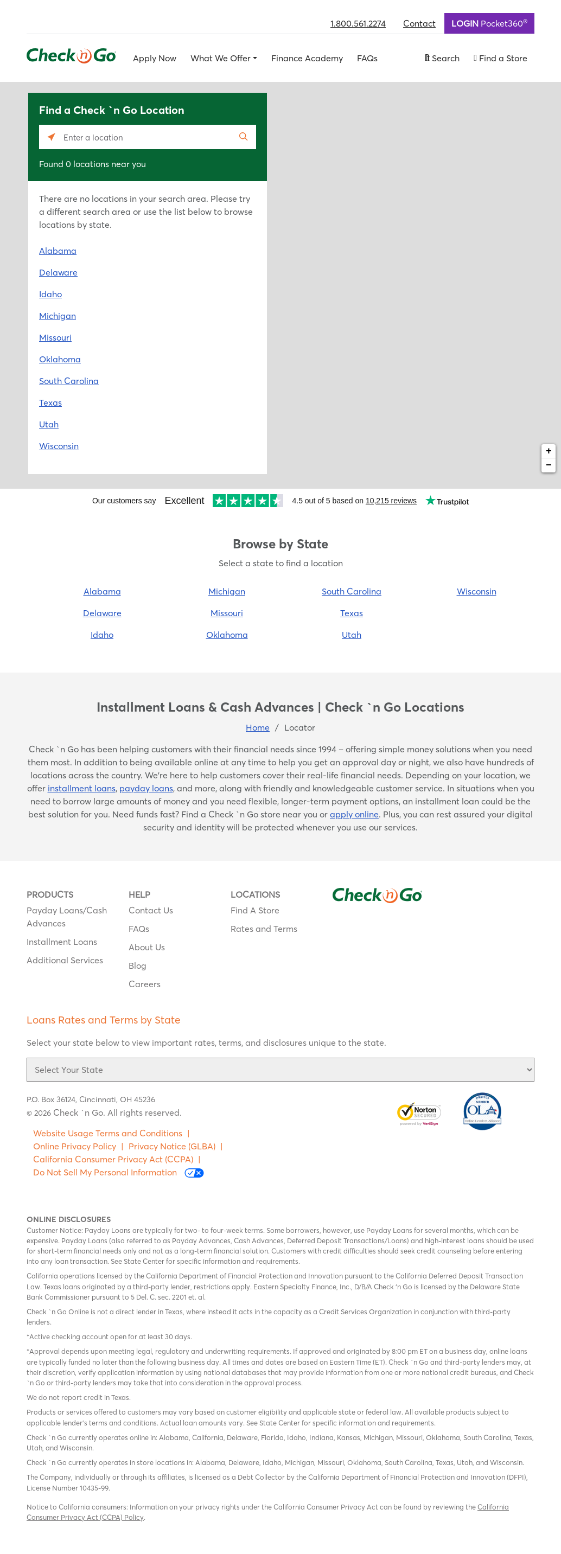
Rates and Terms (264, 928)
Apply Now (154, 58)
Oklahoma (60, 359)
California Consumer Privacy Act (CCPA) (113, 1159)
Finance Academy (307, 58)
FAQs (367, 58)
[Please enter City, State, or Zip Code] (147, 137)
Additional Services (65, 960)
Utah (49, 424)
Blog (137, 965)
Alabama (57, 250)
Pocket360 (489, 23)
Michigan (57, 315)
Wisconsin (59, 445)
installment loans (82, 788)
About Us (147, 947)
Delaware (58, 272)
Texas (50, 402)
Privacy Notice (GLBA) (172, 1146)
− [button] (549, 465)
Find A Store (255, 910)
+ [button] (549, 451)
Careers (145, 984)
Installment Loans (62, 941)
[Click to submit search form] (244, 137)
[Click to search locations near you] (51, 137)
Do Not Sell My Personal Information (118, 1172)
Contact (419, 23)
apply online (354, 814)
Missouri (55, 337)
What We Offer (220, 58)
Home (258, 727)
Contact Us (151, 910)
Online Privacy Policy (74, 1146)
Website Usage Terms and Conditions (107, 1133)
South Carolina (69, 380)
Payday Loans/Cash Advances (67, 917)
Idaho (50, 294)
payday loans (146, 788)
